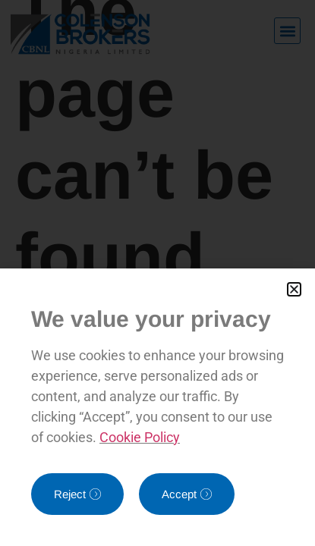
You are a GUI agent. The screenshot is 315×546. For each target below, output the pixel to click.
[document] (157, 273)
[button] (294, 289)
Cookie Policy (139, 437)
